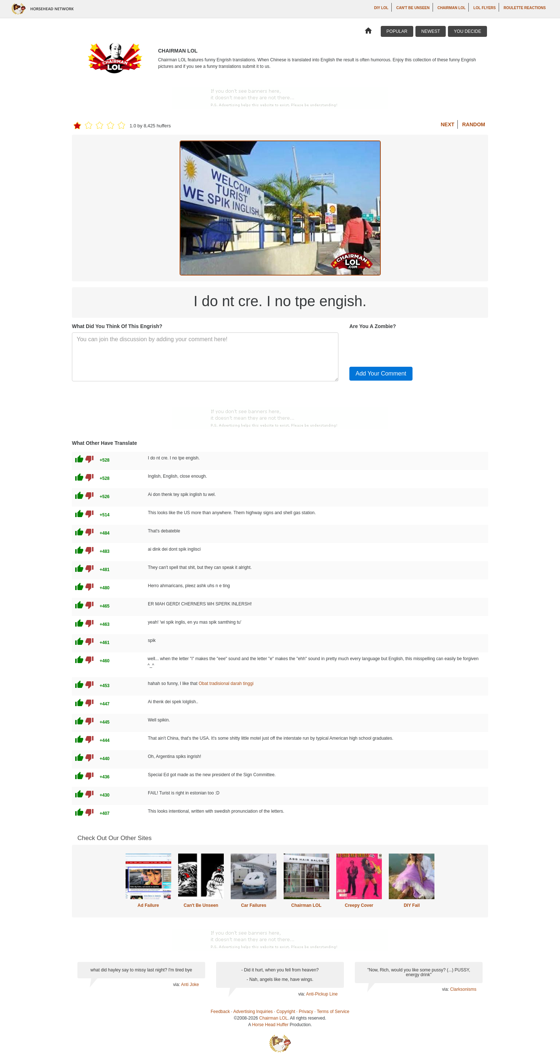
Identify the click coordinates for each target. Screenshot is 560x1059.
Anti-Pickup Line (322, 994)
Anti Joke (190, 984)
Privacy (306, 1011)
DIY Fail (412, 905)
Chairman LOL (451, 8)
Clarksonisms (463, 989)
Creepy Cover (359, 905)
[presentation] (404, 346)
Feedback (220, 1011)
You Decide (467, 31)
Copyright (285, 1011)
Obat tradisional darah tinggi (226, 683)
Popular (397, 31)
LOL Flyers (484, 8)
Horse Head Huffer (270, 1024)
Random (473, 124)
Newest (430, 31)
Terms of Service (333, 1011)
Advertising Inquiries (253, 1011)
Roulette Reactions (524, 8)
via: (177, 984)
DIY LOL (381, 8)
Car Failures (253, 905)
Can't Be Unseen (412, 8)
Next (447, 124)
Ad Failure (148, 905)
